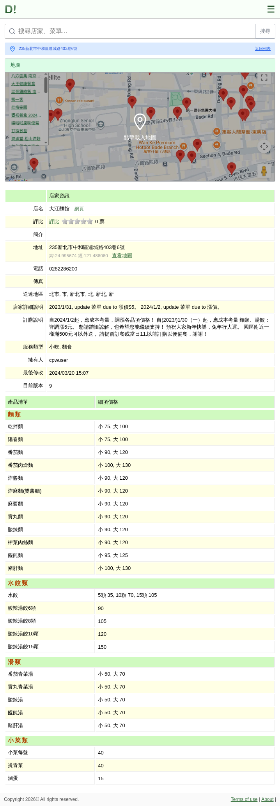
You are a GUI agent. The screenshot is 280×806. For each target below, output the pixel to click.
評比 (54, 221)
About (267, 799)
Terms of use (244, 799)
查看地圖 (122, 255)
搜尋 (265, 31)
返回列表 (263, 48)
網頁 (79, 208)
